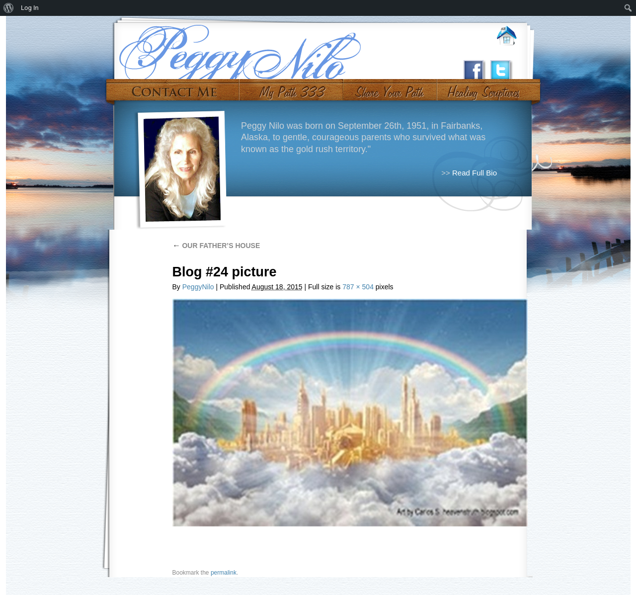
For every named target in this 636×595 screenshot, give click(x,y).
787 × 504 (358, 287)
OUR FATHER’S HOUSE (216, 246)
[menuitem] (8, 8)
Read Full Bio (474, 173)
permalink (224, 572)
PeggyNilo (198, 287)
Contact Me (174, 88)
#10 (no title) (482, 88)
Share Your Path (388, 88)
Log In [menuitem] (30, 7)
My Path (291, 88)
